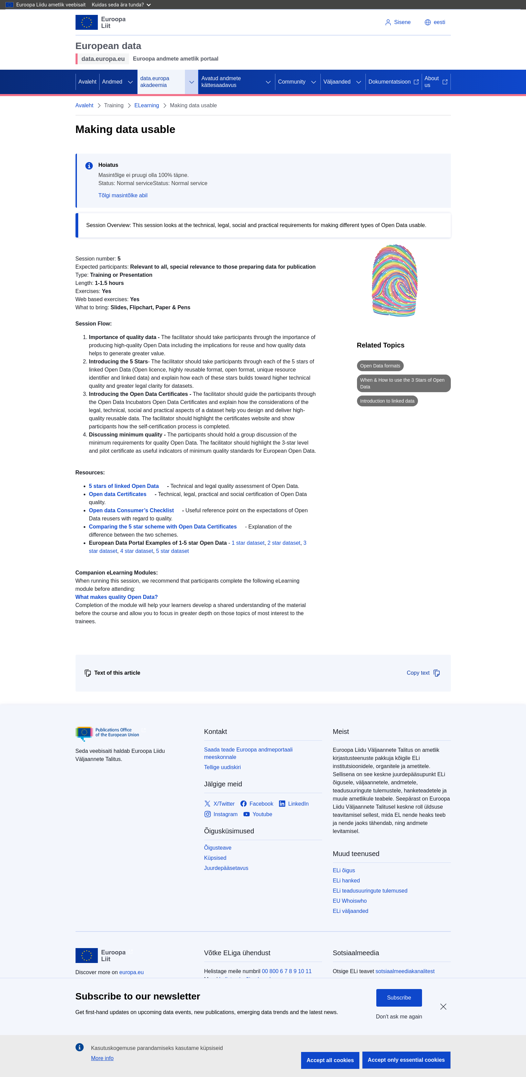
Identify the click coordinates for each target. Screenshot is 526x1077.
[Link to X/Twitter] (219, 804)
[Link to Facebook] (256, 804)
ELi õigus (344, 870)
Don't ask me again (399, 1016)
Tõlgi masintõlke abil (123, 195)
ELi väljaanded (351, 911)
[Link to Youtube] (257, 814)
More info (102, 1058)
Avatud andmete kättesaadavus (221, 81)
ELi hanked (346, 880)
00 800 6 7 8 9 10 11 (287, 971)
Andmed (112, 82)
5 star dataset (172, 551)
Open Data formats (380, 365)
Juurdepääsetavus (226, 868)
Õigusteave (218, 848)
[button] (435, 22)
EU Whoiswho (350, 901)
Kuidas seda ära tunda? (121, 4)
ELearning (146, 105)
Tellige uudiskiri (222, 767)
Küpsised (215, 858)
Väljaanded (337, 82)
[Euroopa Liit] (101, 22)
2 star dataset (284, 543)
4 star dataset (136, 551)
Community (292, 82)
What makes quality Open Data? (117, 597)
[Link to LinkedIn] (294, 804)
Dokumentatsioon (394, 82)
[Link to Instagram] (221, 814)
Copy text (424, 673)
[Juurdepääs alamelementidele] (130, 82)
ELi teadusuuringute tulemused (370, 891)
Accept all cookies (330, 1060)
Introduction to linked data (387, 401)
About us (436, 81)
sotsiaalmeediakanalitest (405, 971)
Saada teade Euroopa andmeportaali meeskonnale (248, 753)
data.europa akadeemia (154, 81)
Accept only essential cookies (406, 1060)
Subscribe (399, 998)
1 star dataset (248, 543)
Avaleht (88, 82)
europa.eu (131, 972)
